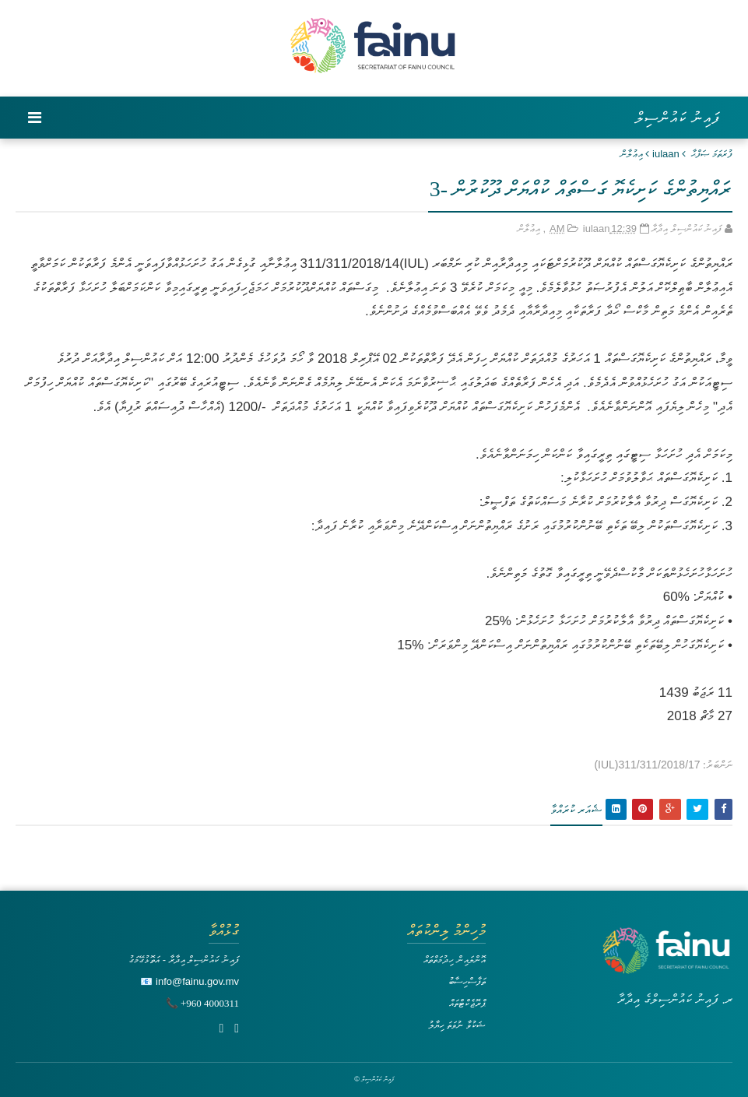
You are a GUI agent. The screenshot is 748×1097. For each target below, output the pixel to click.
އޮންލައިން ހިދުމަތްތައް (454, 959)
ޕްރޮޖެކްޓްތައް (467, 1003)
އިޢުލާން (631, 154)
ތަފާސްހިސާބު (467, 981)
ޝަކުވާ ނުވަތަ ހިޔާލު (457, 1025)
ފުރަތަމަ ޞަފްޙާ (711, 154)
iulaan (666, 154)
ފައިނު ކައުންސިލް (677, 117)
